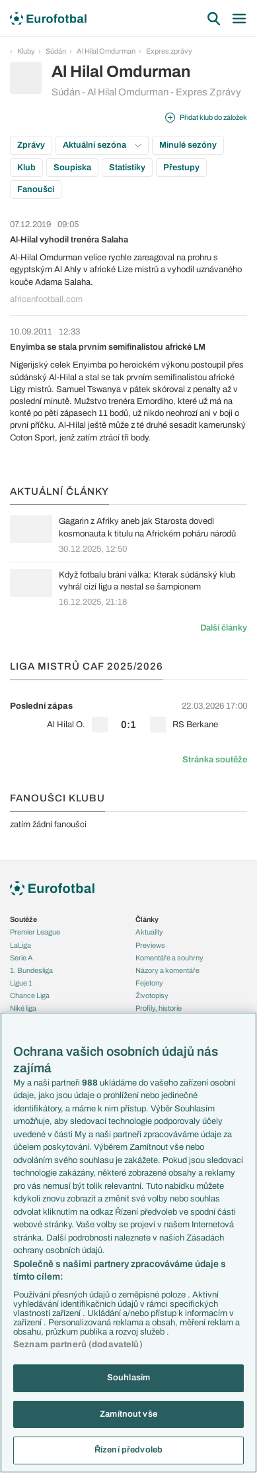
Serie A (21, 958)
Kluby (26, 51)
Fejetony (149, 983)
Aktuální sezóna (102, 145)
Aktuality (149, 932)
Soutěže (23, 919)
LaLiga (20, 945)
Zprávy (31, 145)
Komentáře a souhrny (169, 958)
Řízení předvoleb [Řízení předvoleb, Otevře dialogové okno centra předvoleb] (128, 1449)
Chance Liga (30, 995)
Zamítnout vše (128, 1414)
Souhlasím (128, 1377)
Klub (26, 167)
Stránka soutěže (214, 759)
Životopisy (151, 995)
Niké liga (23, 1008)
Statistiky (127, 167)
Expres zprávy (169, 51)
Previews (150, 945)
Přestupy (181, 167)
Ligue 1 (21, 983)
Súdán (56, 51)
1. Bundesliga (31, 970)
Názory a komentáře (167, 970)
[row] (128, 715)
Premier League (35, 932)
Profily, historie (158, 1008)
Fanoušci (35, 189)
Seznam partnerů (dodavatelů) (78, 1344)
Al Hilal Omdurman (106, 51)
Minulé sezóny (188, 145)
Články (147, 919)
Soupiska (72, 167)
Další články (223, 628)
